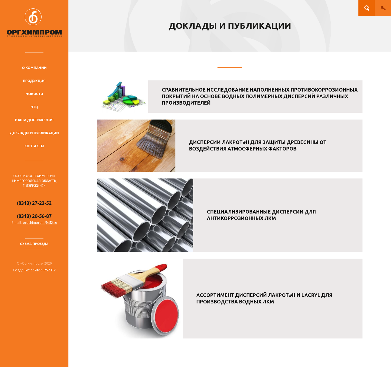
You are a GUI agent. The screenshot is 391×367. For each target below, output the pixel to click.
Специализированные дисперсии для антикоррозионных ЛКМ (261, 215)
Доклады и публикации (34, 133)
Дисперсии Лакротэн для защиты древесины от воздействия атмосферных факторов (257, 145)
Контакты (34, 146)
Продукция (34, 81)
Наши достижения (34, 120)
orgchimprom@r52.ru (40, 222)
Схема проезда (34, 244)
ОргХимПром (34, 22)
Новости (34, 94)
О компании (34, 67)
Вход (383, 8)
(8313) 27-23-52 (34, 203)
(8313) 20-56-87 (34, 216)
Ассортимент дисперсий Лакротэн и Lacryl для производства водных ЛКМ (264, 298)
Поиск (366, 8)
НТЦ (34, 107)
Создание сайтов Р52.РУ (34, 270)
